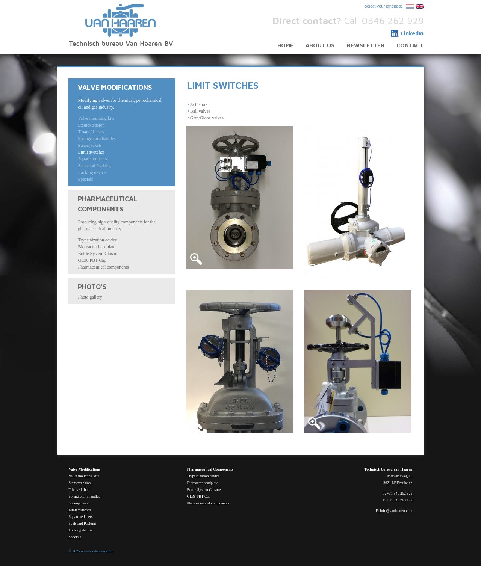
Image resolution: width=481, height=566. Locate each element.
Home (285, 45)
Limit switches (91, 152)
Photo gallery (90, 297)
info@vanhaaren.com (396, 511)
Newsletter (365, 45)
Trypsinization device (97, 240)
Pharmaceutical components (103, 267)
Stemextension (91, 125)
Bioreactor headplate (96, 246)
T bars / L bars (91, 131)
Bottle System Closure (98, 253)
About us (320, 45)
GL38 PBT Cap (92, 260)
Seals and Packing (94, 165)
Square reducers (92, 158)
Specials (85, 179)
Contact (410, 45)
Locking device (92, 172)
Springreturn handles (96, 138)
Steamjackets (89, 145)
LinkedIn (412, 33)
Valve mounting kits (96, 118)
